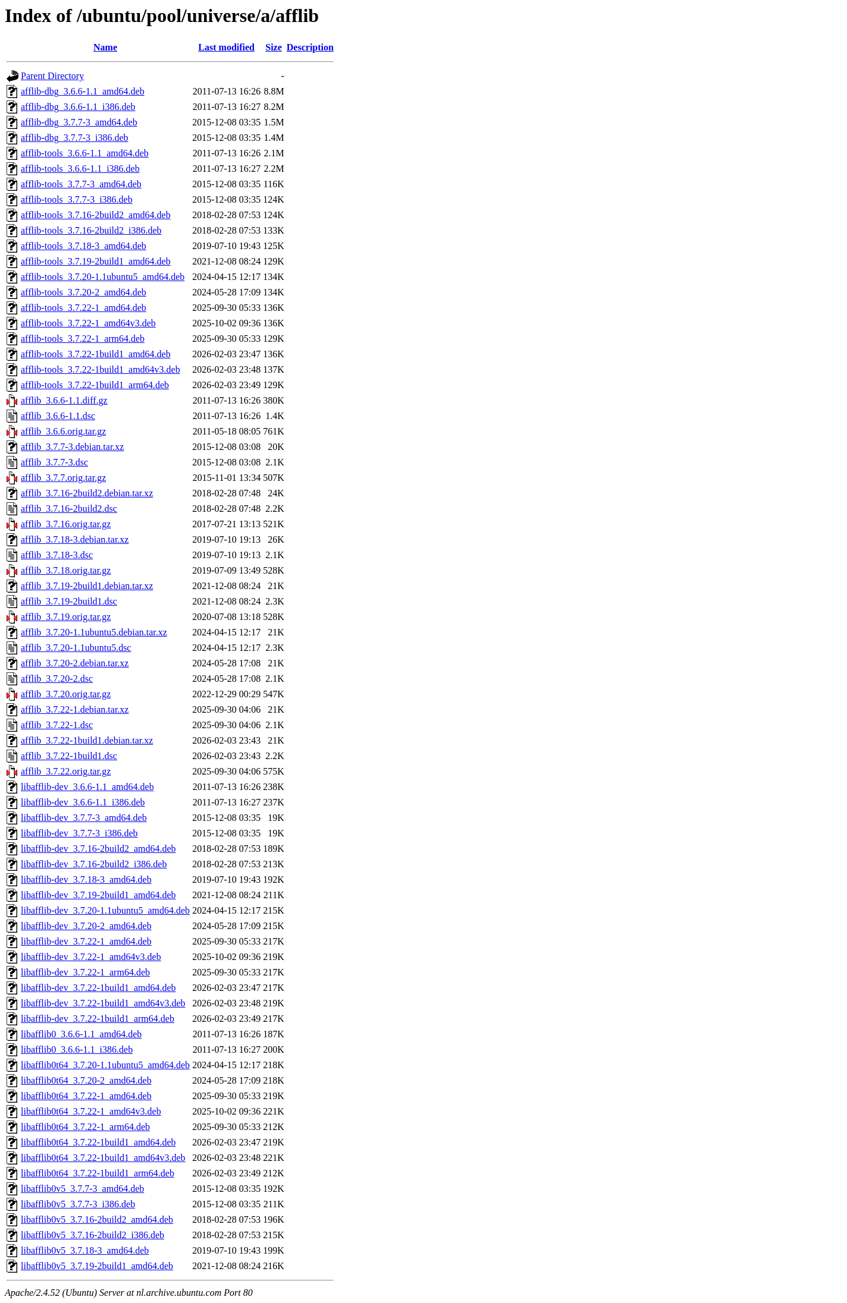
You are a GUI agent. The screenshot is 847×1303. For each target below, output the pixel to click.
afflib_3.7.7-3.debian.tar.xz (72, 447)
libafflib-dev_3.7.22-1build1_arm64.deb (97, 1019)
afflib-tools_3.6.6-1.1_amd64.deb (85, 153)
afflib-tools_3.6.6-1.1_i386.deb (80, 168)
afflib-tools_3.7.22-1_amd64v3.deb (88, 323)
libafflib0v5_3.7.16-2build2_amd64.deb (97, 1219)
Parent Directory (52, 76)
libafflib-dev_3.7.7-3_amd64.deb (84, 818)
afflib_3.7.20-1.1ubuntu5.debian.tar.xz (94, 632)
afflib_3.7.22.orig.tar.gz (66, 771)
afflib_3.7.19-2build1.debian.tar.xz (87, 586)
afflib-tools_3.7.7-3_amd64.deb (81, 184)
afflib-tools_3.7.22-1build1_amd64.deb (96, 354)
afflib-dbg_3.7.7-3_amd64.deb (79, 122)
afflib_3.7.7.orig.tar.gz (63, 478)
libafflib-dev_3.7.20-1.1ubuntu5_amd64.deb (105, 910)
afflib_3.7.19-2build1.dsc (69, 601)
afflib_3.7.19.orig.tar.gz (66, 617)
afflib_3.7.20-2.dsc (57, 678)
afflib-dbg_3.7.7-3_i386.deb (74, 138)
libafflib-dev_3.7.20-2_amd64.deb (86, 926)
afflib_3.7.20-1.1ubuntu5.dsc (76, 648)
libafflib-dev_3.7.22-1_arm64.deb (85, 972)
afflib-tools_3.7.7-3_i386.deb (77, 199)
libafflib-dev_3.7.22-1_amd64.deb (86, 941)
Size (273, 47)
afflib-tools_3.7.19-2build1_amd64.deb (96, 261)
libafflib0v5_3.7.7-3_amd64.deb (82, 1189)
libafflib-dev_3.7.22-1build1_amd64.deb (98, 988)
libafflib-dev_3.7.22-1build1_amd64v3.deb (103, 1003)
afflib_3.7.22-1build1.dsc (69, 756)
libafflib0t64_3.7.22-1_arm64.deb (85, 1127)
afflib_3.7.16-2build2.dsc (69, 508)
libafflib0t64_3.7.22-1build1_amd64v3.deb (103, 1158)
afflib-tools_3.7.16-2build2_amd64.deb (96, 215)
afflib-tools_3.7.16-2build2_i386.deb (91, 230)
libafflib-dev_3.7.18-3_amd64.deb (86, 879)
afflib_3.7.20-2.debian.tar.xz (74, 663)
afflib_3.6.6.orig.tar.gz (63, 431)
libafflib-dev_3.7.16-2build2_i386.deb (94, 864)
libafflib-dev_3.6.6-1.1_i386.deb (83, 802)
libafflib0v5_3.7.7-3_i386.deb (78, 1204)
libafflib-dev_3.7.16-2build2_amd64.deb (98, 849)
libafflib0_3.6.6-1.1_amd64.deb (81, 1034)
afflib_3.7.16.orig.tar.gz (66, 524)
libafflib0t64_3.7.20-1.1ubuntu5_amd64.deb (105, 1065)
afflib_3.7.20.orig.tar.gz (66, 694)
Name (105, 47)
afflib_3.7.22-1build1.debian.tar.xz (87, 740)
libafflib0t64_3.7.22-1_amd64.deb (86, 1096)
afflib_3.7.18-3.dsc (57, 555)
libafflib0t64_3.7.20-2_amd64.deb (86, 1080)
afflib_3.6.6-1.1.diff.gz (64, 400)
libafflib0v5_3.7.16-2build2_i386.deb (92, 1235)
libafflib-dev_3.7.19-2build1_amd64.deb (98, 895)
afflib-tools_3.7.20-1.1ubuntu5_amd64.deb (102, 277)
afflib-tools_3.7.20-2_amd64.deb (83, 292)
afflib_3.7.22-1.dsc (57, 725)
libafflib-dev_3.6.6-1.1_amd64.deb (87, 787)
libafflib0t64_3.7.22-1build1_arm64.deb (97, 1173)
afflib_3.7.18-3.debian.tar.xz (74, 539)
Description (310, 47)
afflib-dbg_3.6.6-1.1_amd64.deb (83, 91)
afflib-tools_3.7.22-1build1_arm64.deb (95, 385)
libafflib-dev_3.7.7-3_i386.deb (79, 833)
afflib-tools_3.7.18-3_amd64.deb (83, 246)
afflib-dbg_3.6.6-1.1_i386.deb (78, 107)
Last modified (226, 47)
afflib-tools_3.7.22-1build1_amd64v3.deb (100, 369)
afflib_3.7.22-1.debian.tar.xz (74, 709)
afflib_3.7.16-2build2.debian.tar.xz (87, 493)
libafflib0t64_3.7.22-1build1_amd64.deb (98, 1142)
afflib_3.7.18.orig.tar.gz (66, 570)
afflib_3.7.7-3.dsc (54, 462)
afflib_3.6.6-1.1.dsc (58, 416)
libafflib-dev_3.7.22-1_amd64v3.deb (91, 957)
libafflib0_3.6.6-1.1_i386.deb (77, 1049)
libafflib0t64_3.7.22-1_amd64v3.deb (91, 1111)
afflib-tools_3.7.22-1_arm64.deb (83, 338)
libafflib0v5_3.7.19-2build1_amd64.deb (97, 1266)
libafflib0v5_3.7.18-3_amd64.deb (85, 1250)
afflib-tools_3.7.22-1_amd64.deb (83, 308)
